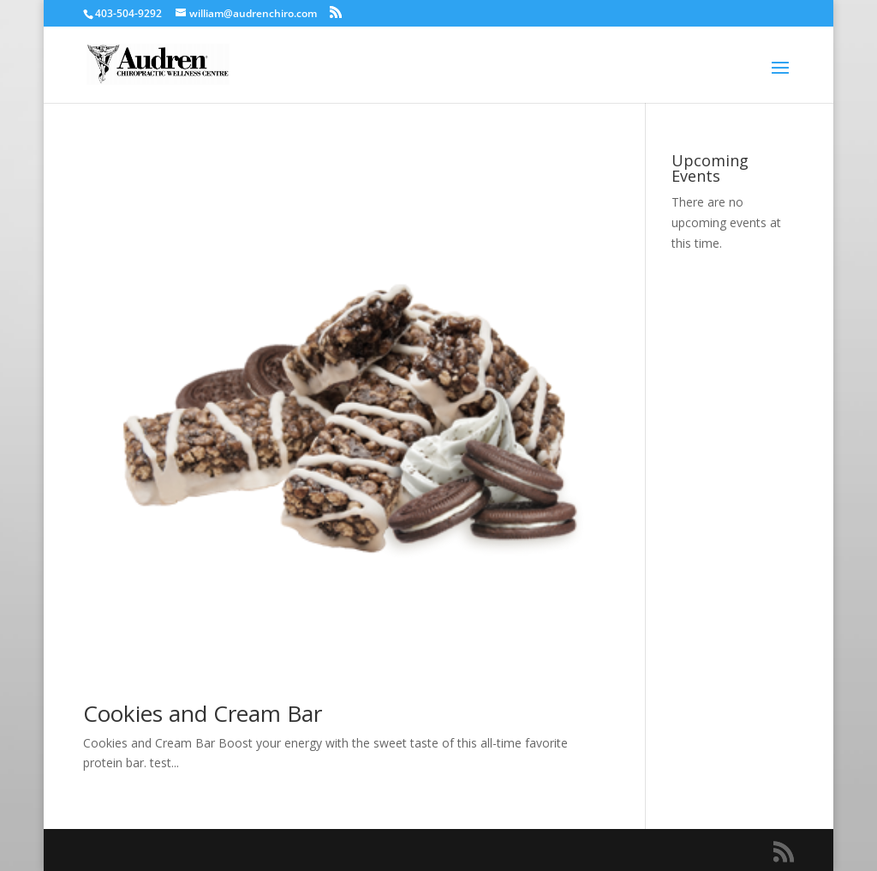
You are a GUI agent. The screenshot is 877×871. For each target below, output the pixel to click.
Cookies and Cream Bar (202, 713)
